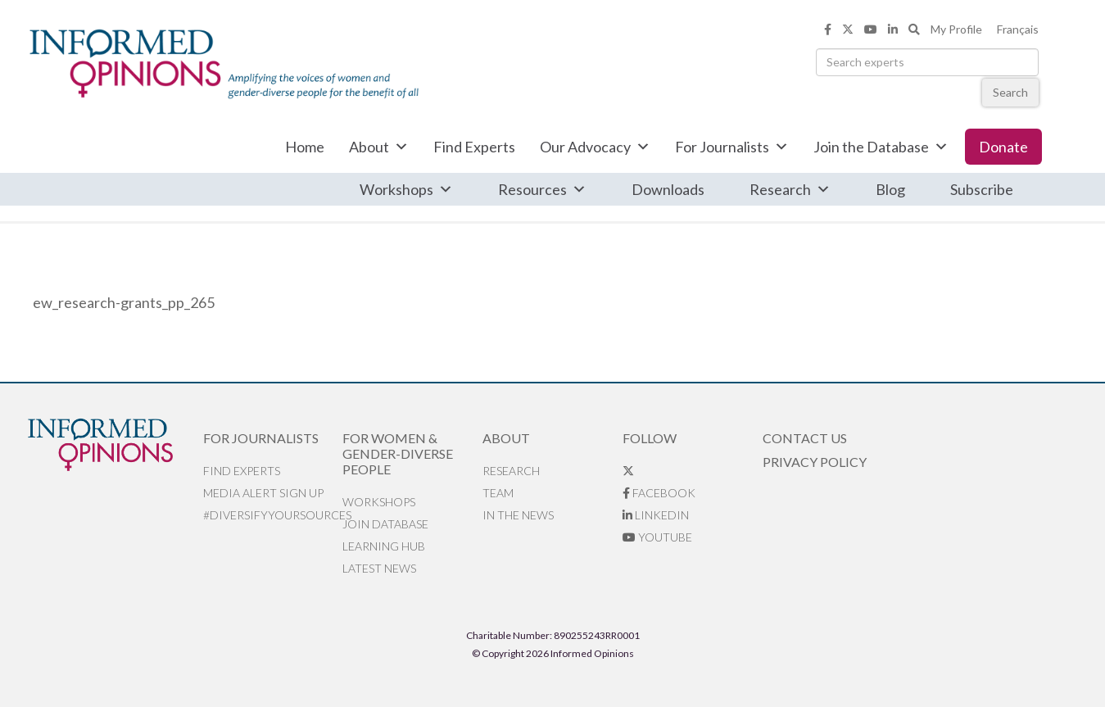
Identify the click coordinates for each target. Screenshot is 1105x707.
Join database (385, 524)
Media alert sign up (263, 493)
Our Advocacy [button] (595, 146)
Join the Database (881, 146)
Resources (542, 189)
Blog (890, 189)
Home (304, 147)
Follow (650, 438)
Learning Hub (383, 546)
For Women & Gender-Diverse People (397, 453)
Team (498, 493)
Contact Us (805, 438)
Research (790, 189)
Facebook (659, 493)
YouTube (657, 537)
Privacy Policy (815, 461)
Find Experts (474, 147)
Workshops (406, 189)
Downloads (668, 189)
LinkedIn (656, 515)
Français (1018, 29)
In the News (518, 515)
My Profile (956, 29)
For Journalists (732, 146)
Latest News (379, 568)
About (379, 146)
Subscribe (981, 189)
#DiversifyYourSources (273, 515)
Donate (1003, 147)
